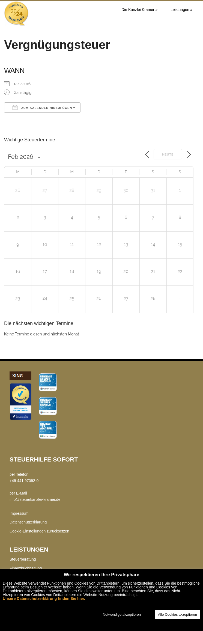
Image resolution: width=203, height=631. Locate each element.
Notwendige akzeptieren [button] (122, 614)
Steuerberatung (23, 559)
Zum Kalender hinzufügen (42, 107)
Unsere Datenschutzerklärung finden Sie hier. (44, 598)
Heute (168, 154)
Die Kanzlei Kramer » (139, 9)
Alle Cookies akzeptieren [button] (177, 614)
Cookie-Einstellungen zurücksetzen (39, 531)
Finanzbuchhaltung (26, 568)
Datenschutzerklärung (28, 522)
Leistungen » (181, 9)
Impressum (19, 513)
